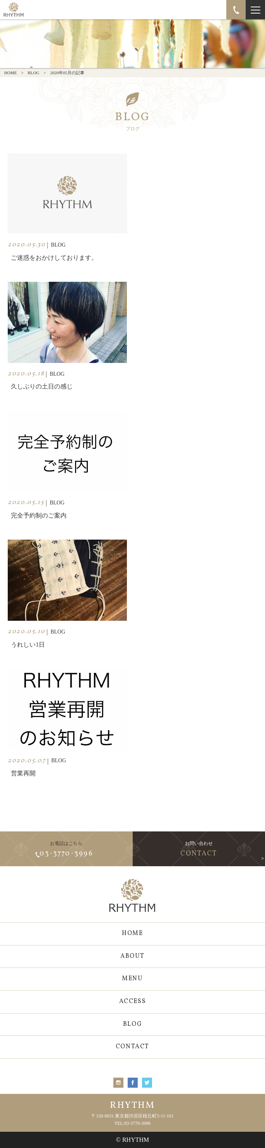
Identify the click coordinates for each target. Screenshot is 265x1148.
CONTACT (132, 1046)
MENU (132, 978)
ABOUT (132, 956)
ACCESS (132, 1001)
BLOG (33, 72)
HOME (10, 72)
